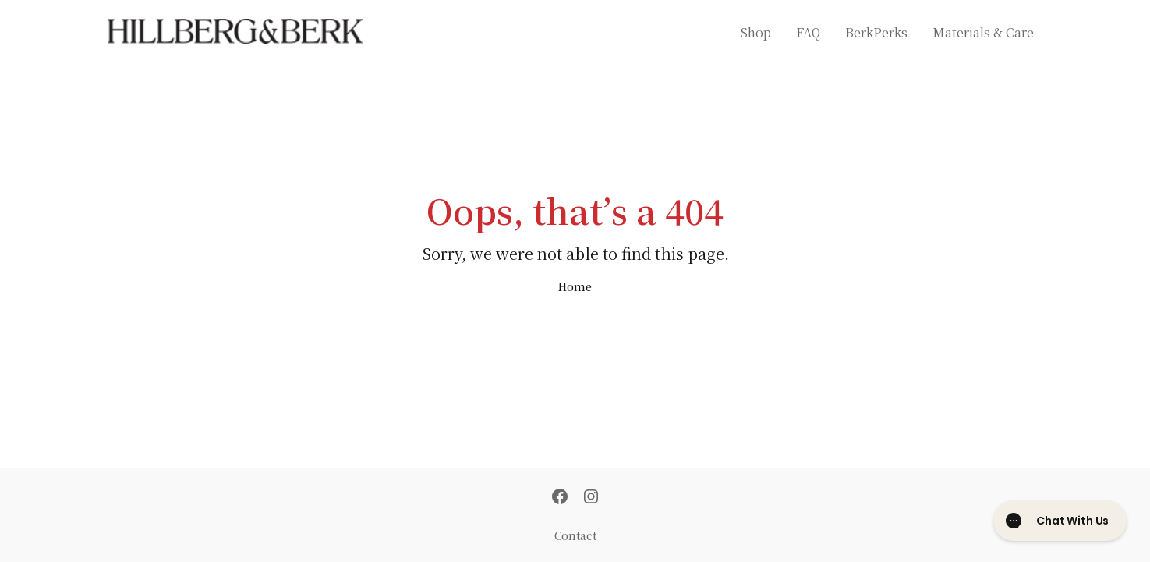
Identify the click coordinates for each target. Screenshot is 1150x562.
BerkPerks (876, 32)
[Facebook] (559, 498)
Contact (575, 535)
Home (575, 286)
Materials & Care (983, 32)
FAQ (808, 32)
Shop (756, 32)
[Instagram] (591, 498)
